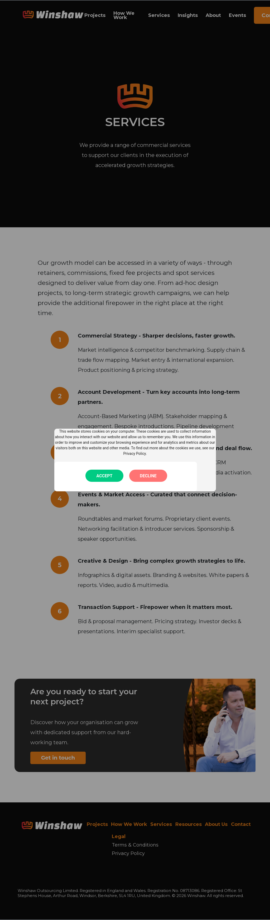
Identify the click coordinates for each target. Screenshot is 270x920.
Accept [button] (105, 475)
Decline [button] (148, 475)
